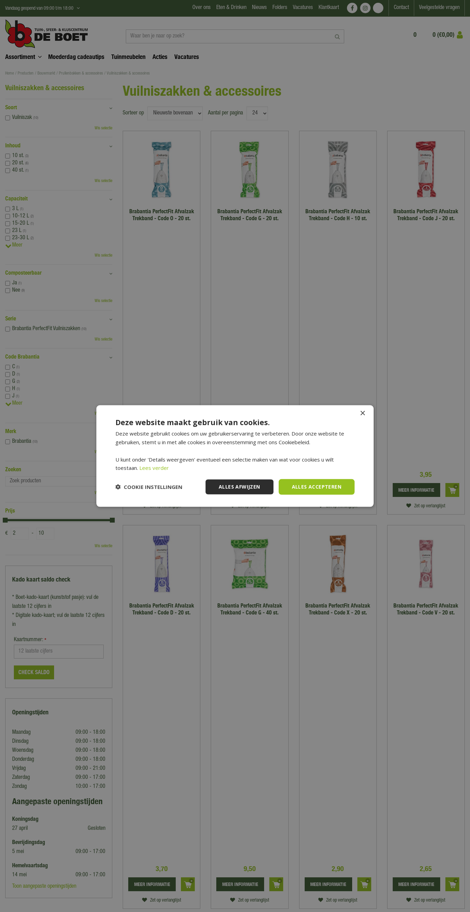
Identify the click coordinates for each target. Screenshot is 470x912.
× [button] (362, 413)
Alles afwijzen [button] (239, 486)
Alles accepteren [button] (316, 486)
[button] (148, 487)
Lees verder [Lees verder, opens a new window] (154, 467)
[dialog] (235, 456)
